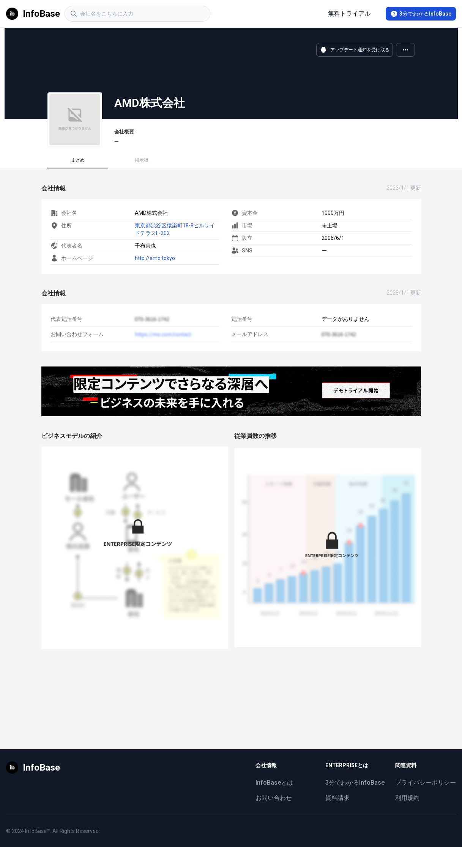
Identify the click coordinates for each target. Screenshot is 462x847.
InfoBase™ (37, 831)
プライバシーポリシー (425, 782)
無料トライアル (349, 13)
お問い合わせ (273, 797)
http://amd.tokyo (155, 258)
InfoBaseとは (274, 782)
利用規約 (407, 797)
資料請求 (337, 797)
